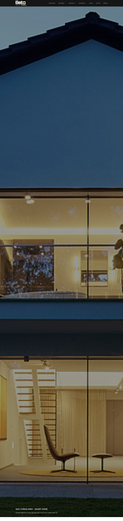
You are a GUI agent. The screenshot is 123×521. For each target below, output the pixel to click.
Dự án (91, 3)
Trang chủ (52, 3)
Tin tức (98, 3)
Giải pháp (71, 3)
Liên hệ (105, 3)
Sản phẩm (82, 3)
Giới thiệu (61, 3)
